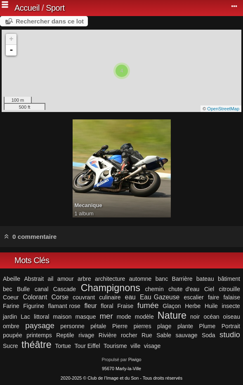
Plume (207, 326)
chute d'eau (183, 289)
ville (135, 346)
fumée (148, 305)
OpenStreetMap (223, 108)
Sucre (10, 346)
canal (42, 289)
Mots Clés (31, 260)
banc (162, 278)
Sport (55, 7)
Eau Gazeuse (159, 297)
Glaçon (172, 306)
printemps (39, 335)
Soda (208, 335)
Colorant (35, 297)
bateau (205, 278)
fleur (90, 305)
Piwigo (135, 359)
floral (107, 306)
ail (50, 278)
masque (85, 316)
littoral (41, 316)
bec (7, 289)
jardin (10, 316)
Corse (60, 297)
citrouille (229, 289)
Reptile (65, 335)
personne (72, 326)
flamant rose (64, 306)
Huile (211, 306)
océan (211, 316)
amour (65, 278)
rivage (86, 335)
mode (124, 316)
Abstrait (34, 278)
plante (185, 326)
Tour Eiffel (87, 346)
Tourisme (115, 346)
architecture (110, 278)
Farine (11, 306)
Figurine (33, 306)
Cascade (64, 289)
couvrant (84, 297)
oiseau (231, 316)
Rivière (108, 335)
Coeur (11, 297)
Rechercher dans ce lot (50, 21)
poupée (12, 335)
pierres (142, 326)
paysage (39, 325)
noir (195, 316)
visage (152, 346)
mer (106, 316)
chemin (154, 289)
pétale (98, 326)
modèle (144, 316)
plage (164, 326)
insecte (231, 306)
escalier (193, 297)
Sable (163, 335)
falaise (231, 297)
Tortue (63, 346)
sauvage (186, 335)
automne (140, 278)
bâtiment (229, 278)
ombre (11, 326)
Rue (147, 335)
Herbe (193, 306)
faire (213, 297)
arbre (84, 278)
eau (130, 297)
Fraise (125, 306)
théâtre (36, 344)
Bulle (23, 289)
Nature (172, 315)
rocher (129, 335)
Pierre (119, 326)
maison (62, 316)
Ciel (209, 289)
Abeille (11, 278)
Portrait (231, 326)
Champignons (110, 287)
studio (229, 334)
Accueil (27, 7)
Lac (25, 316)
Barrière (182, 278)
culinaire (109, 297)
